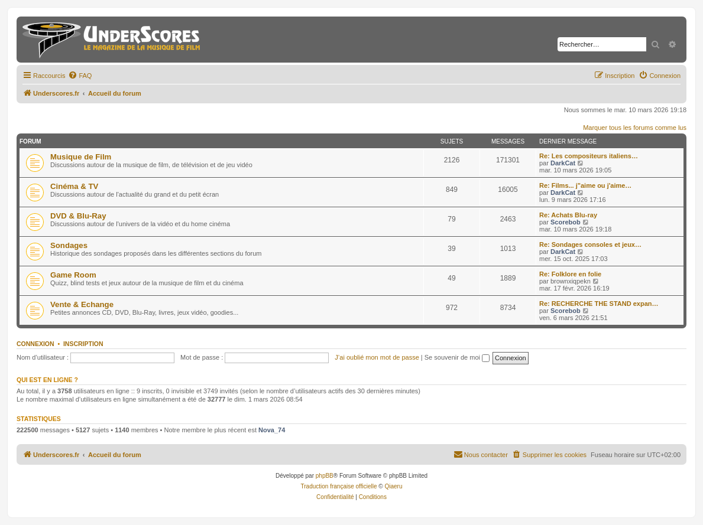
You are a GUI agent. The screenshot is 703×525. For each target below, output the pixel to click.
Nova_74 (271, 429)
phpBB (324, 475)
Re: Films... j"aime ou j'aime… (585, 185)
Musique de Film (80, 156)
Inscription (83, 343)
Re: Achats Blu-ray (568, 215)
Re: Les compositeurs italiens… (588, 155)
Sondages (69, 245)
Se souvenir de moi (457, 357)
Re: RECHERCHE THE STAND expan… (599, 303)
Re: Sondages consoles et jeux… (590, 244)
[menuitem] (80, 76)
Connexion (35, 343)
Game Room (73, 274)
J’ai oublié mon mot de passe (377, 357)
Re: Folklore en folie (570, 274)
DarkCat (562, 163)
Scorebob (565, 222)
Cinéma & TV (74, 186)
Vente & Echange (82, 304)
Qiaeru (393, 486)
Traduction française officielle (339, 486)
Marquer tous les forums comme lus (634, 127)
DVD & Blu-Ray (78, 215)
